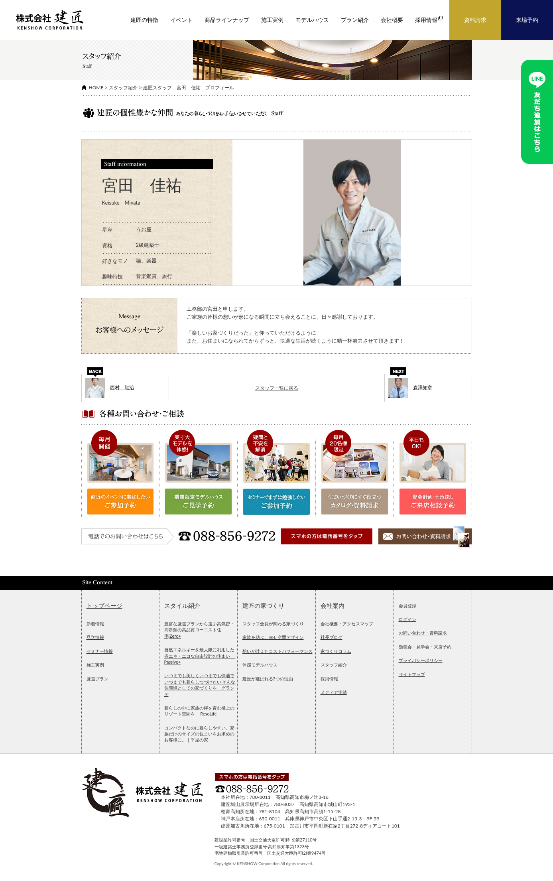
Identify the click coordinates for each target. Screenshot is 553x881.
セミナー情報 (100, 651)
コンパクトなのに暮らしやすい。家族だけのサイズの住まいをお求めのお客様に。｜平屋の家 (199, 734)
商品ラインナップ (227, 20)
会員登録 (407, 605)
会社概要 (392, 20)
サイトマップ (412, 674)
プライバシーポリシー (421, 660)
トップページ (104, 606)
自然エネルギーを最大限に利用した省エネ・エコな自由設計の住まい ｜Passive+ (200, 655)
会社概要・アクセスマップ (347, 623)
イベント (181, 20)
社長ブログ (331, 637)
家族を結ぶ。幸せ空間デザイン (273, 637)
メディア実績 (334, 692)
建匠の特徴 (144, 20)
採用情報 (329, 678)
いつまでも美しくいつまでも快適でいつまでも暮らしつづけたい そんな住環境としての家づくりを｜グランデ (200, 684)
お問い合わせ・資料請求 (423, 632)
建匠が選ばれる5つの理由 (267, 678)
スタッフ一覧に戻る (276, 388)
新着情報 (95, 623)
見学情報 (95, 637)
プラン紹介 (355, 20)
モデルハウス (312, 20)
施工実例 (272, 20)
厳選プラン (97, 678)
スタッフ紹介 (123, 88)
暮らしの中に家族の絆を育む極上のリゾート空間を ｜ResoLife (199, 710)
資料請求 (475, 20)
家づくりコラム (336, 651)
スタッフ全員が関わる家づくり (273, 623)
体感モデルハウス (259, 664)
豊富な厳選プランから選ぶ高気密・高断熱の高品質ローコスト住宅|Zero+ (199, 630)
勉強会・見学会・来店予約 (425, 646)
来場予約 (527, 20)
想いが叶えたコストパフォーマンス (277, 651)
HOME (96, 88)
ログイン (407, 619)
